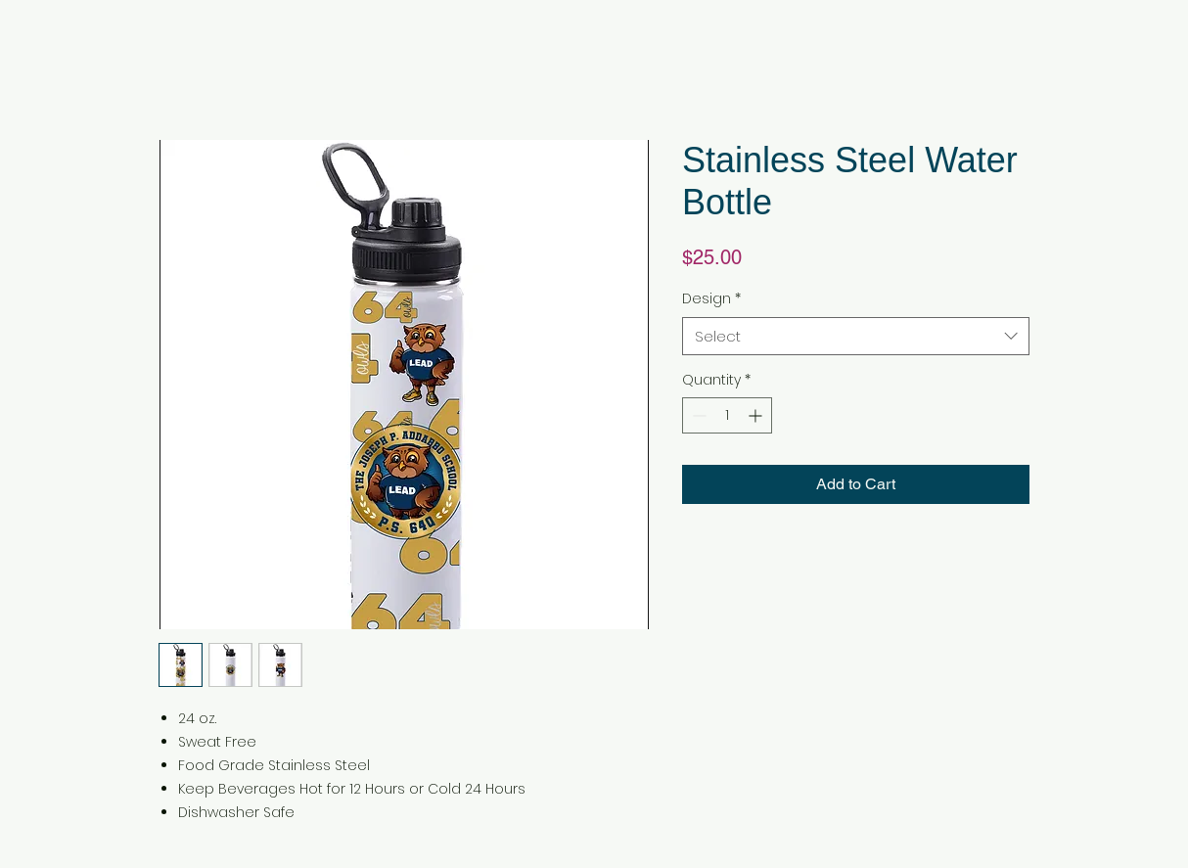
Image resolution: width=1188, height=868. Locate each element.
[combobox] (855, 336)
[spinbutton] (727, 415)
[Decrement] (697, 415)
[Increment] (757, 415)
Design (711, 299)
